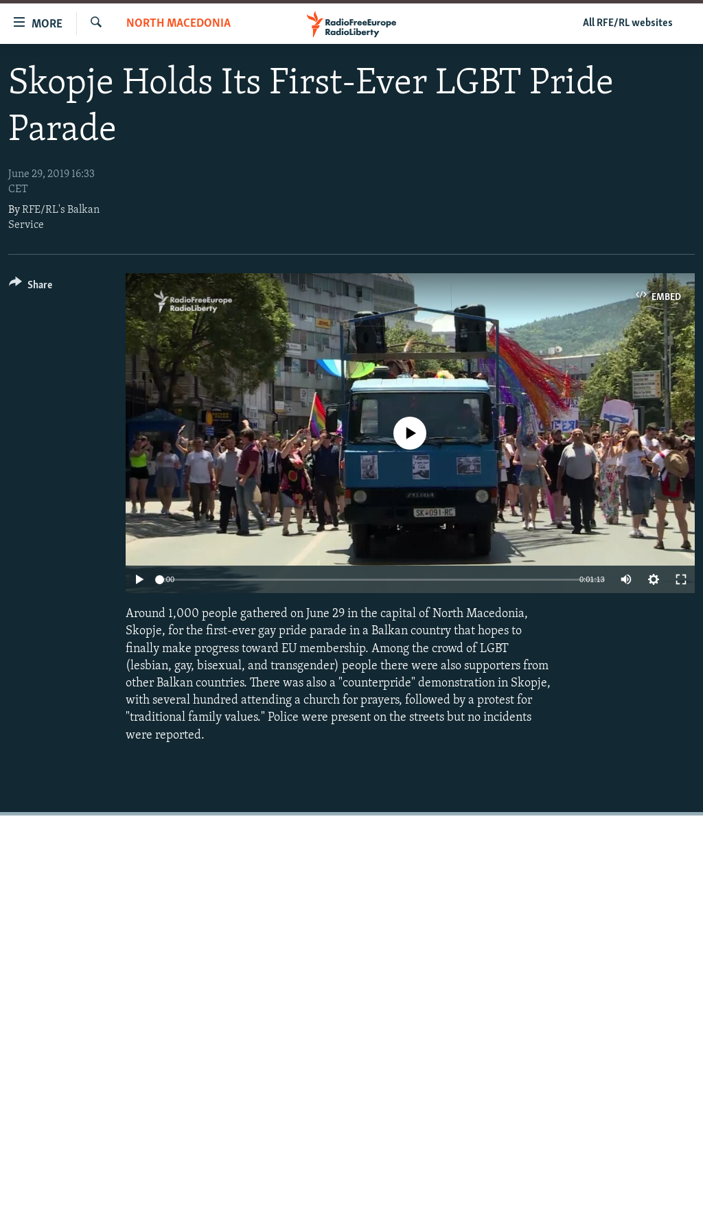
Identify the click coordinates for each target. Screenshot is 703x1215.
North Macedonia (178, 23)
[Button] (30, 287)
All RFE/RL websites (628, 23)
